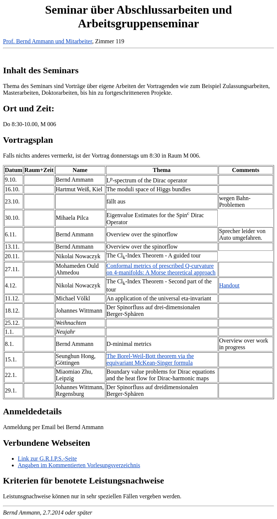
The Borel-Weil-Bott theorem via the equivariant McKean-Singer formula (150, 359)
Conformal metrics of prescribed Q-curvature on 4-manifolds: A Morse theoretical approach (161, 269)
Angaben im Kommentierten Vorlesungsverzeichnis (79, 465)
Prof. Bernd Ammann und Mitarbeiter (47, 41)
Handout (229, 285)
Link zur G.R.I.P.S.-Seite (47, 458)
